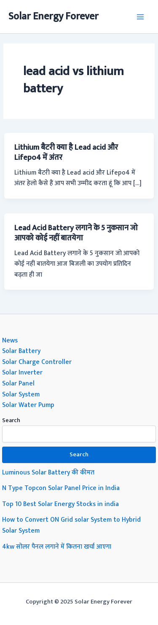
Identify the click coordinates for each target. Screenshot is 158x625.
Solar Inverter (22, 372)
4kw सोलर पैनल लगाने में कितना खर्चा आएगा (56, 546)
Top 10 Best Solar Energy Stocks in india (60, 503)
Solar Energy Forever (53, 16)
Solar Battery (21, 350)
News (10, 340)
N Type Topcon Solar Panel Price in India (61, 487)
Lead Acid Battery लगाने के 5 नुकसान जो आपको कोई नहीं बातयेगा (76, 233)
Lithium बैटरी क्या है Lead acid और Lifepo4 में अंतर (66, 152)
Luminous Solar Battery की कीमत (48, 472)
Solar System (21, 394)
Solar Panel (18, 383)
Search (11, 420)
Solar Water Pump (28, 404)
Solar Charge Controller (37, 361)
